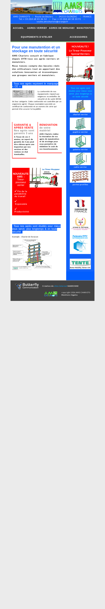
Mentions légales (69, 295)
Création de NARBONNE (60, 286)
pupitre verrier (80, 130)
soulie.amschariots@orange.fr (52, 21)
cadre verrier (80, 165)
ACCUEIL (18, 28)
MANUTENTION (85, 28)
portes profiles (80, 183)
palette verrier (80, 148)
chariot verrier (80, 113)
